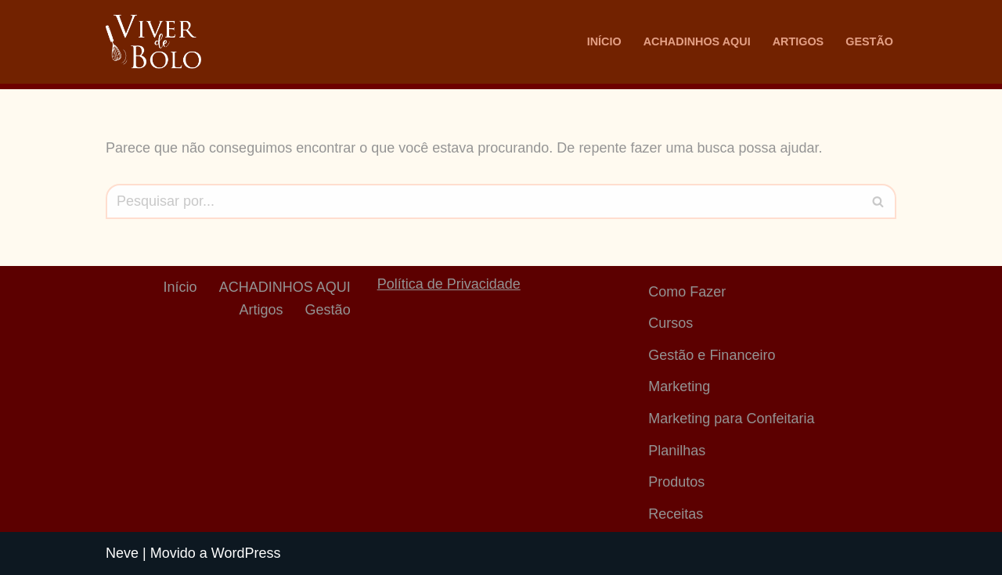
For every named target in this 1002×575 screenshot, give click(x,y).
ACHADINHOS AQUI (697, 41)
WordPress (246, 553)
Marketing (679, 386)
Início (604, 41)
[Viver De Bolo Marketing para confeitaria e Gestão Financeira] (153, 42)
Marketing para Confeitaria (731, 418)
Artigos (798, 41)
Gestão (869, 41)
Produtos (676, 482)
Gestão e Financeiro (711, 355)
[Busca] (483, 201)
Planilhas (676, 450)
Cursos (670, 323)
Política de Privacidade (449, 284)
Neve (122, 553)
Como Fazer (687, 292)
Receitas (675, 514)
